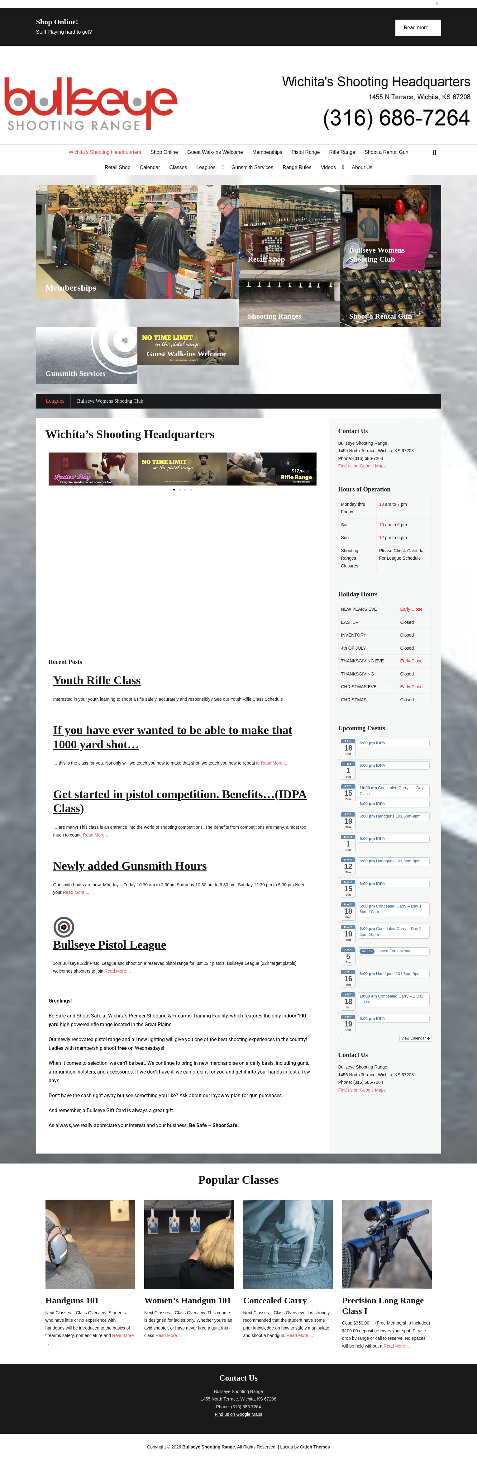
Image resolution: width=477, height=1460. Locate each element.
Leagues (205, 167)
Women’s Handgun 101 (187, 1300)
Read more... (418, 27)
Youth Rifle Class (97, 680)
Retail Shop (118, 167)
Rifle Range (342, 152)
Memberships (267, 152)
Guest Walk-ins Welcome (215, 152)
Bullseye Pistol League (109, 944)
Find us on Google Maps (362, 465)
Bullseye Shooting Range (208, 1446)
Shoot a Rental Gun (386, 152)
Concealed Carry (275, 1300)
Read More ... (274, 763)
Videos (328, 167)
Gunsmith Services (252, 167)
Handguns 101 (72, 1300)
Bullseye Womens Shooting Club (110, 401)
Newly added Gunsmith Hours (130, 865)
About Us (362, 167)
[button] (174, 490)
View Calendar (415, 1038)
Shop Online (164, 152)
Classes (178, 167)
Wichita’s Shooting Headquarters (105, 152)
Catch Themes (315, 1446)
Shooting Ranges (274, 316)
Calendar (150, 167)
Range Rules (297, 167)
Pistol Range (306, 152)
